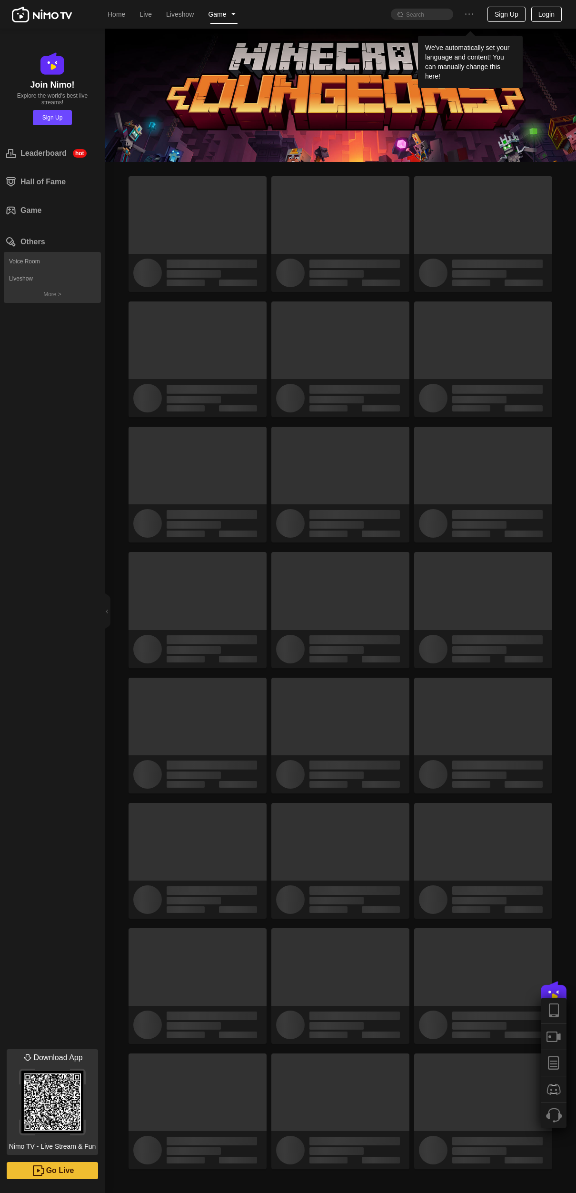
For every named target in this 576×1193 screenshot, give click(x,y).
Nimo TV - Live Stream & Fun (52, 1099)
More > (52, 294)
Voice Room (24, 261)
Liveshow (21, 278)
